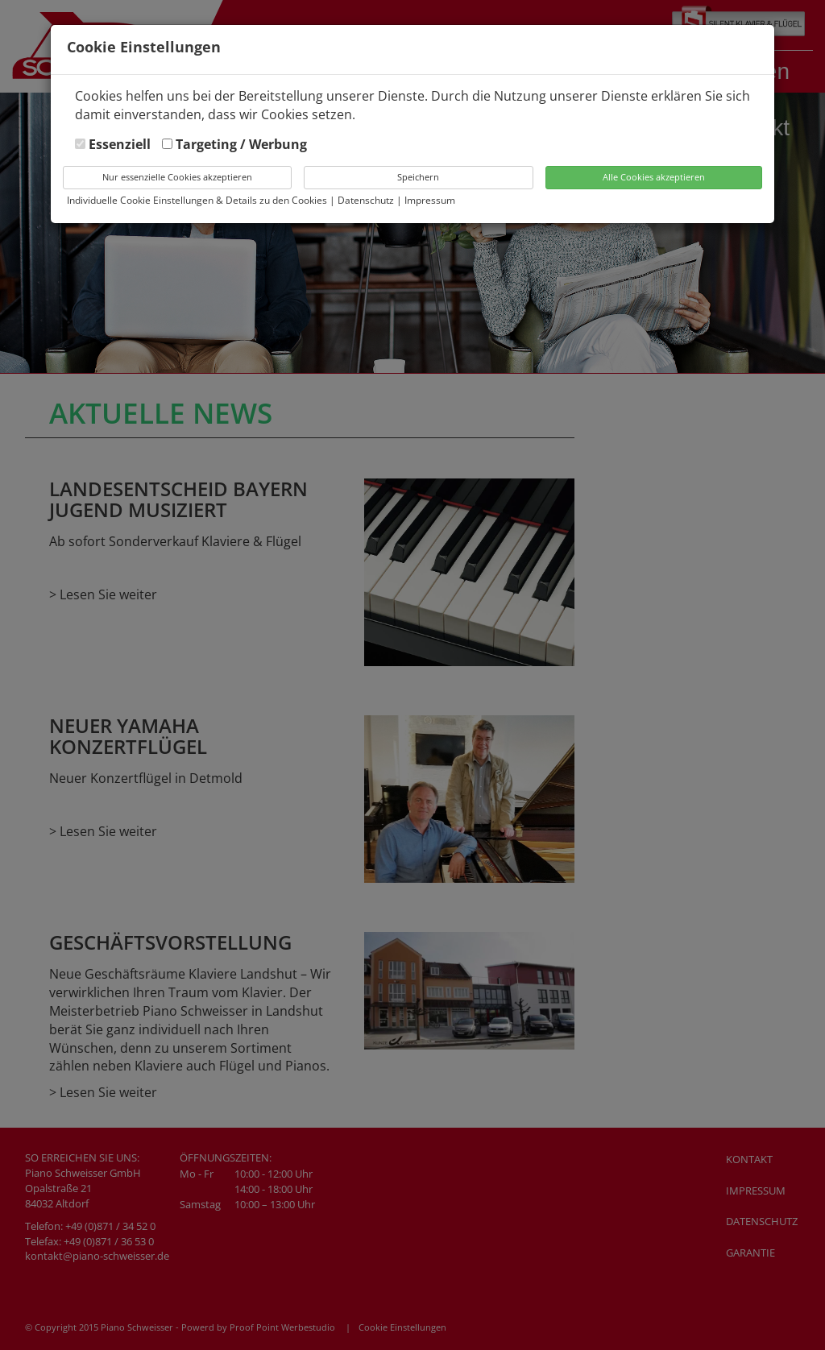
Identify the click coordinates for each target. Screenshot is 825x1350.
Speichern (418, 177)
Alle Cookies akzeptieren (654, 177)
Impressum (429, 200)
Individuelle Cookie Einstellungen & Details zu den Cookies (197, 200)
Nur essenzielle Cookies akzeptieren (177, 177)
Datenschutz (367, 200)
